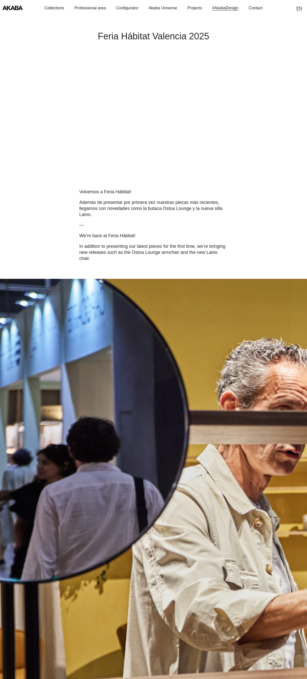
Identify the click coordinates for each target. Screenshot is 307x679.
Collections (54, 8)
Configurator (127, 8)
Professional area (90, 8)
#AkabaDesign (225, 8)
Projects (194, 8)
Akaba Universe (163, 8)
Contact (256, 8)
